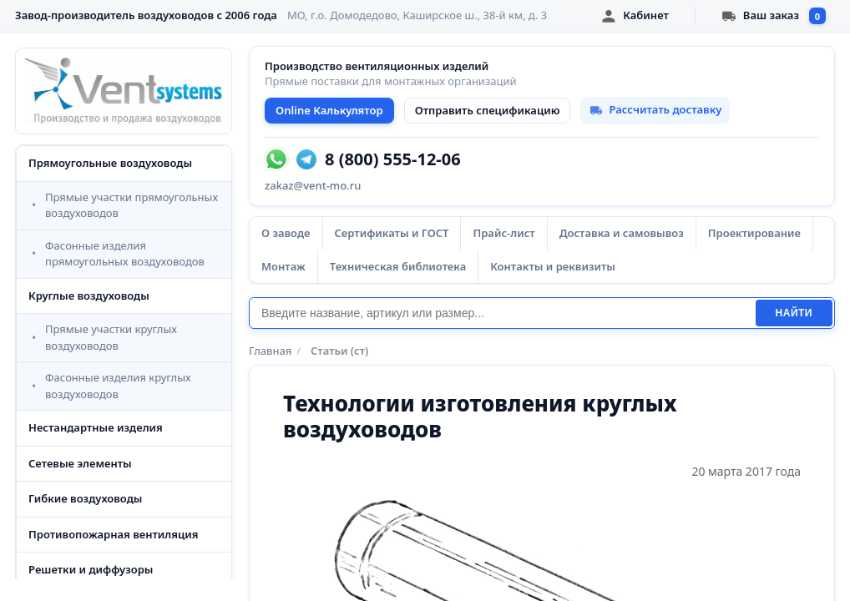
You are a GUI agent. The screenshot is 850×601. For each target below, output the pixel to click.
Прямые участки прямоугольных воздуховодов (131, 205)
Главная (270, 350)
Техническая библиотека (398, 266)
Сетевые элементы (80, 463)
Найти (794, 313)
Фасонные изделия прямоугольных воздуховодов (125, 254)
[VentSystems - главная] (123, 91)
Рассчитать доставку (655, 109)
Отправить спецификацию (487, 110)
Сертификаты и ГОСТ (392, 232)
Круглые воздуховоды (88, 295)
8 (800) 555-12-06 (393, 159)
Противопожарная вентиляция (113, 534)
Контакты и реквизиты (552, 266)
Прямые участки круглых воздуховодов (111, 337)
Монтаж (283, 266)
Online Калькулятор (329, 110)
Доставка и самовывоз (621, 232)
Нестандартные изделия (95, 427)
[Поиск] (502, 313)
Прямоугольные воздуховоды (110, 162)
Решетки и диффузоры (90, 569)
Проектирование (754, 232)
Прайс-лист (503, 232)
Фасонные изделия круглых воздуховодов (118, 386)
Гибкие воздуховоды (85, 498)
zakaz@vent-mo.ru (313, 185)
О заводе (286, 232)
